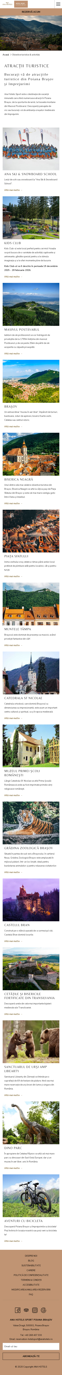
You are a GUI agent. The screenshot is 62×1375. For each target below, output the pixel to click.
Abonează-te (31, 1356)
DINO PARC (13, 1148)
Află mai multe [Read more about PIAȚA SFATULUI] (12, 576)
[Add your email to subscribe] (31, 1346)
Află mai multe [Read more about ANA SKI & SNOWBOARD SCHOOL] (12, 190)
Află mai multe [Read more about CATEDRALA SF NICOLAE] (12, 718)
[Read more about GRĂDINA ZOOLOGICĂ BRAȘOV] (31, 823)
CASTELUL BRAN (17, 925)
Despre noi (31, 1255)
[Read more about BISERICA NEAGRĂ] (31, 454)
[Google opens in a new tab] (43, 1309)
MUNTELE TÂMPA (17, 629)
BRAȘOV (10, 406)
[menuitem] (31, 1256)
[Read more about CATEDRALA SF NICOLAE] (31, 673)
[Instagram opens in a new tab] (35, 1309)
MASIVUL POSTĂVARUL (21, 329)
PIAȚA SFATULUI (16, 556)
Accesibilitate (31, 1284)
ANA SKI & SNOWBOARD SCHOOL (30, 174)
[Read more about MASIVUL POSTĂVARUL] (31, 304)
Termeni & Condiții (31, 1280)
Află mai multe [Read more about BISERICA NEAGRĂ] (12, 503)
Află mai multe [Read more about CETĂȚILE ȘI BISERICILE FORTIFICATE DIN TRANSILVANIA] (12, 1014)
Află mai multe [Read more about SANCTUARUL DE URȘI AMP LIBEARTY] (12, 1095)
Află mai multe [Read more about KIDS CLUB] (12, 276)
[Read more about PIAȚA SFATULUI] (31, 531)
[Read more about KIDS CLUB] (31, 217)
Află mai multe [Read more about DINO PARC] (12, 1168)
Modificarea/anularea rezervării (31, 1289)
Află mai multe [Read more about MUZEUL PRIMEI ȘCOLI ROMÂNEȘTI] (12, 795)
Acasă (6, 54)
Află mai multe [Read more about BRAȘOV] (12, 426)
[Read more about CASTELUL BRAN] (31, 899)
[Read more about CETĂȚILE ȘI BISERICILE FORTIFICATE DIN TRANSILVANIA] (31, 968)
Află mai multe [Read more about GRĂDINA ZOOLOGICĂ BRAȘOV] (12, 872)
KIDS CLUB (12, 243)
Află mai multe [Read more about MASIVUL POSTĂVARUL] (12, 353)
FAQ (31, 1294)
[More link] (58, 4)
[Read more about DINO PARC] (31, 1122)
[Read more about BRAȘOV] (31, 381)
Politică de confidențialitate (31, 1275)
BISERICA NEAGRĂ (18, 479)
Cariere (31, 1270)
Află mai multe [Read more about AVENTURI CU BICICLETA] (12, 1241)
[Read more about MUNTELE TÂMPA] (31, 604)
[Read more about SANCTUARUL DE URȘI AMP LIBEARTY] (31, 1041)
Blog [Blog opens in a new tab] (31, 1260)
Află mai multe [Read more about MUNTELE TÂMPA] (12, 645)
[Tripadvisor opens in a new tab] (26, 1309)
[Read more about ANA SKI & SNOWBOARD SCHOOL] (31, 149)
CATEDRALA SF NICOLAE (23, 698)
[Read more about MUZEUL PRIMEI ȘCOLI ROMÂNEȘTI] (31, 745)
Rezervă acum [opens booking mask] (31, 11)
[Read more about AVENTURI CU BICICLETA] (31, 1195)
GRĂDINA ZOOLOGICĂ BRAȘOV (28, 848)
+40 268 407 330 (33, 1335)
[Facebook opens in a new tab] (17, 1309)
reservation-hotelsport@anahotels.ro (34, 1339)
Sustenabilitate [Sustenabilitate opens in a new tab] (31, 1265)
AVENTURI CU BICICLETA (23, 1221)
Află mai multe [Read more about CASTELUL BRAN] (12, 941)
